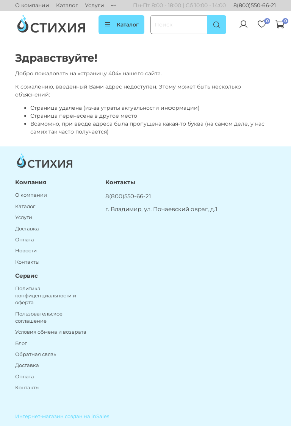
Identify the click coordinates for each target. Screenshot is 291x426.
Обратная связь (35, 354)
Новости (26, 250)
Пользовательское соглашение (39, 317)
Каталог (67, 5)
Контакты (27, 262)
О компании (32, 5)
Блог (21, 343)
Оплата (24, 240)
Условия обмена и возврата (50, 332)
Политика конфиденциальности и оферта (45, 296)
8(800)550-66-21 (254, 5)
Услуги (94, 5)
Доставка (27, 229)
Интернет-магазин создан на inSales (62, 416)
